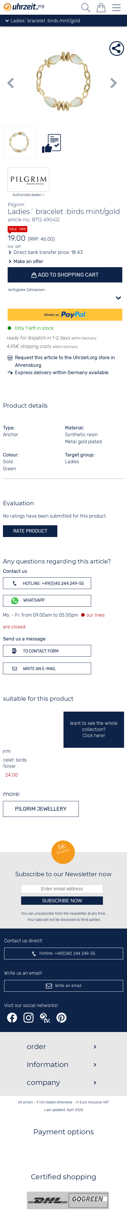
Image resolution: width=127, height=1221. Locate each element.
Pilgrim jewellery (41, 809)
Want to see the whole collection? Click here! (94, 729)
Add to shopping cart (67, 275)
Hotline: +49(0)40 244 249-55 (47, 583)
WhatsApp (27, 600)
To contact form (34, 650)
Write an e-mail (33, 668)
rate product (30, 531)
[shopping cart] (101, 9)
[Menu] (116, 9)
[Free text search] (86, 9)
